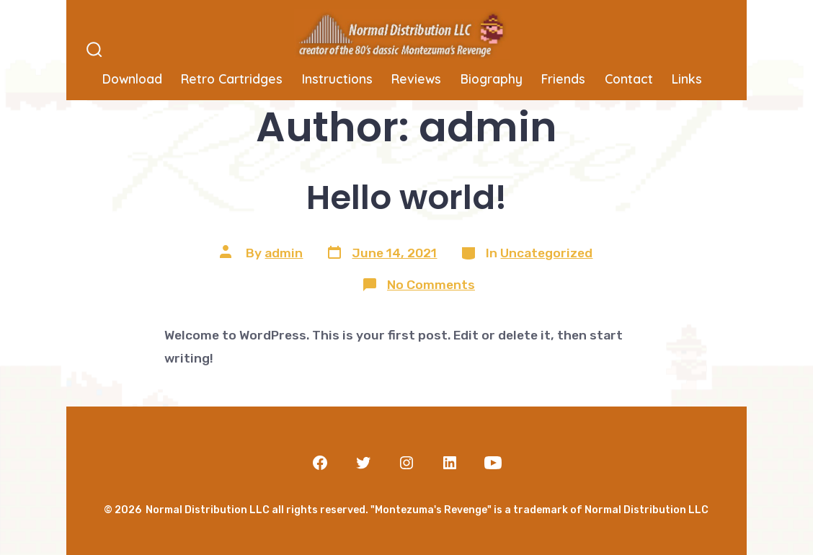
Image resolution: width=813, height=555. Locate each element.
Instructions (337, 78)
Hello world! (406, 197)
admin (284, 253)
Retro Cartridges (232, 78)
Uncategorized (546, 253)
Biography (492, 78)
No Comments (431, 285)
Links (687, 78)
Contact (629, 78)
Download (132, 78)
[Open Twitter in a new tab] (363, 463)
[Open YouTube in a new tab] (493, 463)
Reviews (416, 78)
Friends (563, 78)
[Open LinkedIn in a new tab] (450, 463)
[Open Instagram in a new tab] (406, 463)
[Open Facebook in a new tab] (320, 463)
